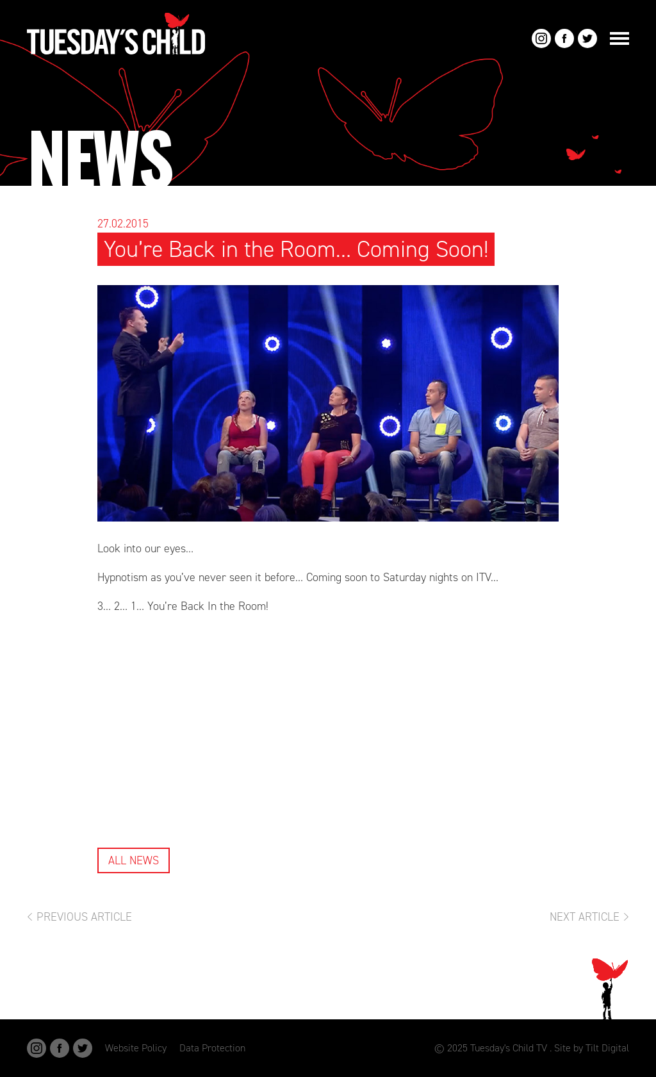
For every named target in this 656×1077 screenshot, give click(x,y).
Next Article (584, 917)
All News (133, 860)
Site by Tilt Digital (591, 1048)
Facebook (564, 38)
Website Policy (136, 1048)
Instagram (541, 38)
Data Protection (212, 1048)
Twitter (587, 38)
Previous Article (84, 917)
